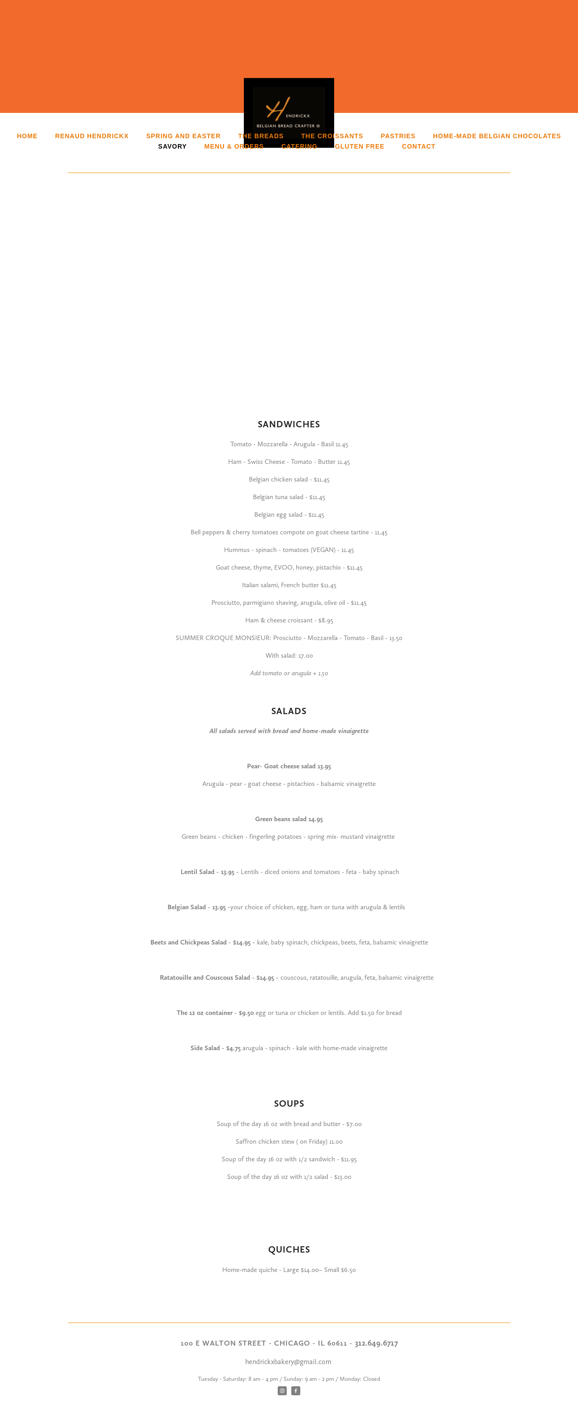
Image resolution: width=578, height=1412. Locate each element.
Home (27, 136)
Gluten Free (360, 146)
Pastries (398, 136)
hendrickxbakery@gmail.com (289, 1361)
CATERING (299, 146)
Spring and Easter (183, 136)
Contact (418, 146)
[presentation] (123, 242)
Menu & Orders (234, 146)
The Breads (261, 136)
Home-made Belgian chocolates (497, 136)
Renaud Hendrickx (92, 136)
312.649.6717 (376, 1342)
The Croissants (332, 136)
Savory (172, 146)
